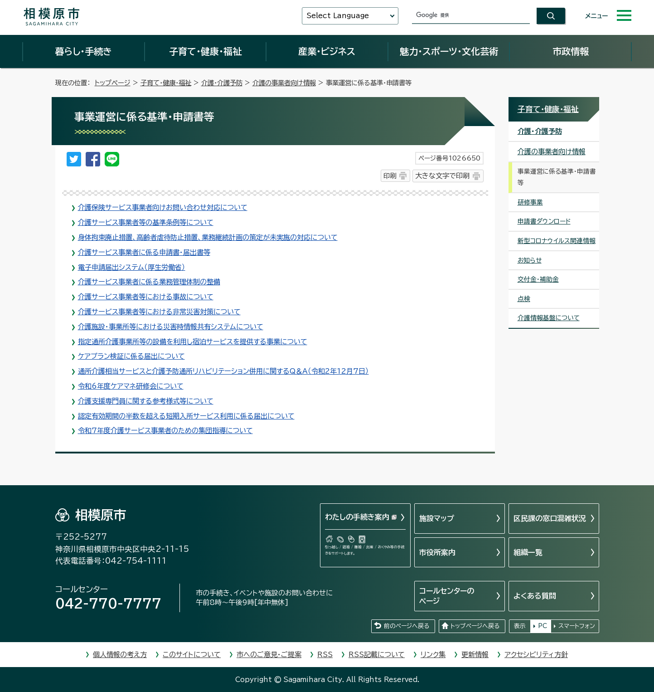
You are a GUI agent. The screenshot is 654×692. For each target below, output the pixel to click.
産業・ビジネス (326, 51)
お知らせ (530, 260)
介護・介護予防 (221, 82)
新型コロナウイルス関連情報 (557, 241)
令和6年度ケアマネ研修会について (131, 386)
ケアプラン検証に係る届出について (131, 356)
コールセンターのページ (446, 595)
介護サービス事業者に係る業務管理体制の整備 (149, 281)
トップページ (113, 82)
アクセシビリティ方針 (536, 654)
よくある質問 (535, 595)
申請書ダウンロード (544, 221)
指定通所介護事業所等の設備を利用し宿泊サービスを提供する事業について (192, 341)
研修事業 (530, 202)
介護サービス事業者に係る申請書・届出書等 (144, 252)
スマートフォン (576, 626)
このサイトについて (192, 654)
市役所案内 (437, 552)
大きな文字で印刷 (442, 175)
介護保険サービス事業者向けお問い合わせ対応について (162, 207)
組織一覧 (528, 552)
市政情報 (570, 51)
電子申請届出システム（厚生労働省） (131, 267)
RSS (325, 654)
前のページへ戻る (406, 626)
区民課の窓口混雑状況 (550, 518)
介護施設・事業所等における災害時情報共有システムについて (170, 326)
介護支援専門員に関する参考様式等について (145, 401)
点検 (524, 299)
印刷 (389, 175)
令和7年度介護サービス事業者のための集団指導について (165, 430)
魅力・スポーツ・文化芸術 (449, 51)
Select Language (337, 15)
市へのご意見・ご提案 (269, 654)
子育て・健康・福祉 (205, 51)
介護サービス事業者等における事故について (145, 296)
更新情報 (475, 654)
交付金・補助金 (538, 279)
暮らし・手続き (83, 51)
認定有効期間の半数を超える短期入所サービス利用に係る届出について (186, 416)
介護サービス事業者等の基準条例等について (145, 222)
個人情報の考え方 (120, 654)
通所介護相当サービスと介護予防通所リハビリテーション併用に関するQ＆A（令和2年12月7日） (223, 371)
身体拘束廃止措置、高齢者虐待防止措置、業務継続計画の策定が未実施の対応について (208, 237)
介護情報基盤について (549, 318)
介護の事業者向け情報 (284, 82)
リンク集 (433, 654)
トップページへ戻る (475, 626)
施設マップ (436, 518)
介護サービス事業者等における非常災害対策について (159, 311)
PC (542, 626)
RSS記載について (377, 654)
